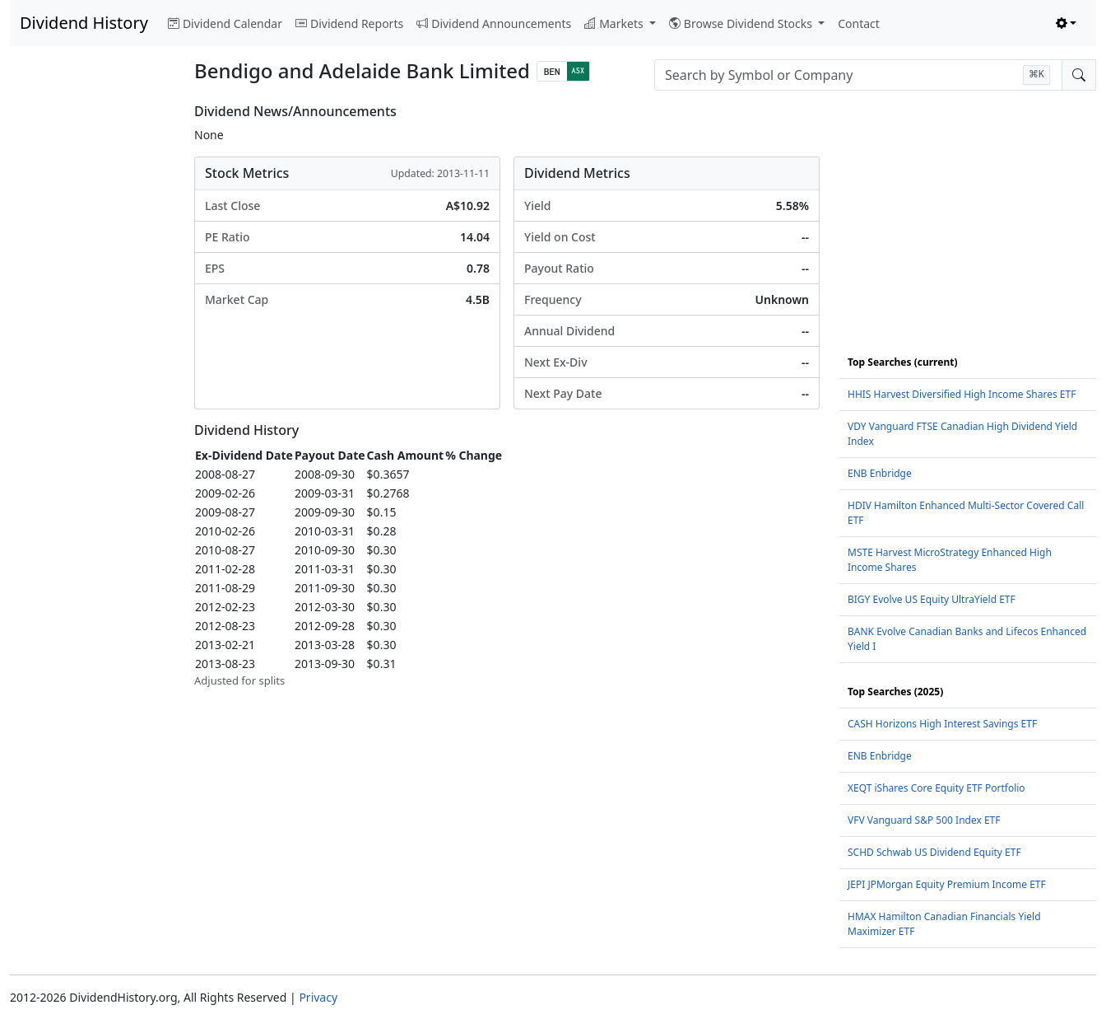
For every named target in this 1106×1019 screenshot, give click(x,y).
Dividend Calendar (225, 23)
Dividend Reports (349, 23)
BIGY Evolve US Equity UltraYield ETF (931, 599)
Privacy (318, 997)
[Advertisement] (92, 351)
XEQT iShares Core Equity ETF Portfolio (936, 788)
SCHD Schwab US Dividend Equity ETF (934, 852)
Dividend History (84, 23)
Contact (859, 23)
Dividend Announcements (493, 23)
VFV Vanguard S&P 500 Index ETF (924, 820)
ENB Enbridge (880, 473)
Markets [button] (615, 23)
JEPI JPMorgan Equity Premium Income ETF (947, 884)
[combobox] (858, 75)
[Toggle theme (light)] (1066, 23)
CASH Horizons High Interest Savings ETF (942, 724)
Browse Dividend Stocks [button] (742, 23)
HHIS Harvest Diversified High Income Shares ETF (962, 394)
